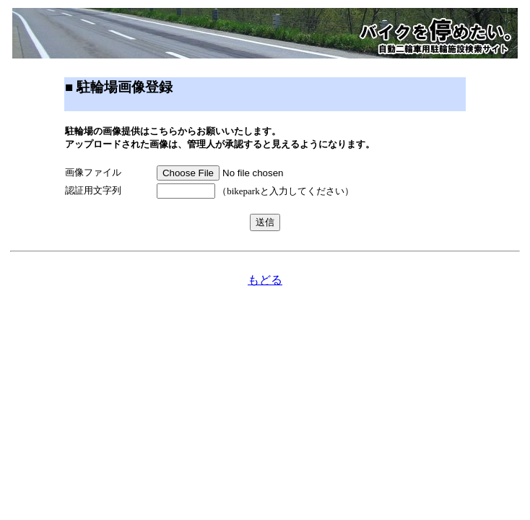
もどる (265, 280)
